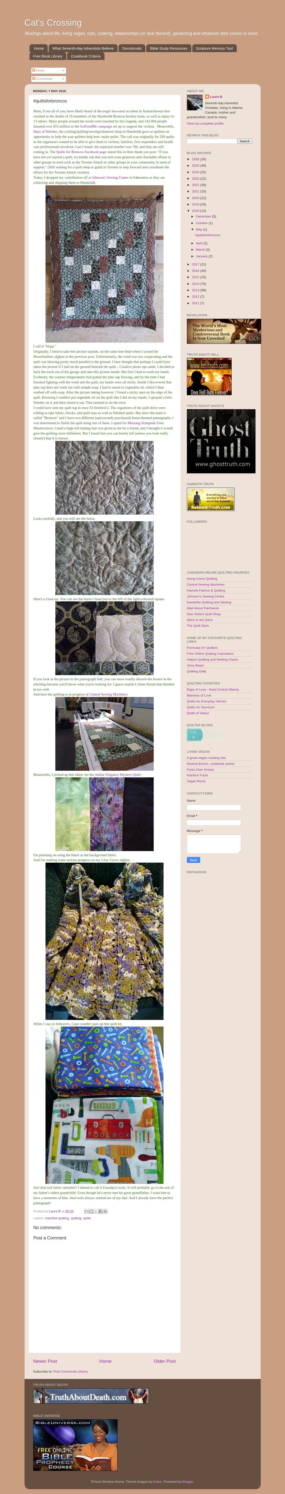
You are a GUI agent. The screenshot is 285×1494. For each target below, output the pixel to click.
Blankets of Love (199, 695)
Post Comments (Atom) (70, 1371)
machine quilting (57, 1218)
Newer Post (45, 1361)
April (200, 243)
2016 (196, 271)
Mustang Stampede (142, 423)
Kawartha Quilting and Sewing (209, 602)
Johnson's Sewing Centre (110, 177)
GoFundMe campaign (96, 126)
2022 (196, 185)
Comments (42, 79)
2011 (196, 303)
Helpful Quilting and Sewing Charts (212, 659)
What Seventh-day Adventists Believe (83, 48)
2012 (196, 296)
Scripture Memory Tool (214, 48)
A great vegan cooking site (206, 758)
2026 (196, 159)
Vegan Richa (196, 781)
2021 (196, 191)
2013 (196, 290)
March (201, 249)
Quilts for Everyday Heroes (206, 701)
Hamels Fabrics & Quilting (206, 590)
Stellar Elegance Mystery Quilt (117, 775)
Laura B (216, 97)
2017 (196, 264)
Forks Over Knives (200, 769)
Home (39, 48)
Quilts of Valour (198, 713)
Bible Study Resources (168, 48)
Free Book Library (47, 56)
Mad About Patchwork (203, 608)
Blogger (187, 1481)
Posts (38, 70)
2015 (196, 277)
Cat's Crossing (53, 23)
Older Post (165, 1361)
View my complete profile (205, 123)
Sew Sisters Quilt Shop (204, 614)
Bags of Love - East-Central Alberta (213, 689)
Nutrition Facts (197, 775)
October (202, 223)
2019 (196, 204)
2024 (196, 172)
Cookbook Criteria (85, 56)
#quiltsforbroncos (207, 235)
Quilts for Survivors (201, 707)
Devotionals (131, 48)
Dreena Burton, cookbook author (211, 764)
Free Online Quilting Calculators (210, 653)
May (199, 229)
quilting (76, 1218)
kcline (157, 1481)
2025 (196, 165)
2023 (196, 178)
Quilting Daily (197, 671)
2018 (196, 211)
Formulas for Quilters (202, 648)
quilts (87, 1218)
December (204, 216)
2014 (196, 284)
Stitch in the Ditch (200, 620)
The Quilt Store (198, 625)
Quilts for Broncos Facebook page (81, 152)
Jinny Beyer (195, 665)
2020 (196, 198)
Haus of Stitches (45, 131)
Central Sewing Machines (108, 694)
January (202, 256)
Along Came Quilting (202, 578)
